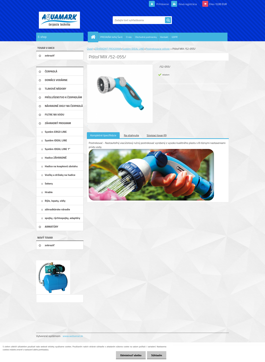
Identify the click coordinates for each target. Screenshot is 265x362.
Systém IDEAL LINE (133, 49)
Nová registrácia (187, 4)
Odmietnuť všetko (130, 355)
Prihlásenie (163, 4)
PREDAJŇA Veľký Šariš (111, 37)
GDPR (175, 37)
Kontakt (164, 37)
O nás (128, 37)
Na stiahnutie (131, 135)
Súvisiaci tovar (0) (156, 135)
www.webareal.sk (73, 336)
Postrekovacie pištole (158, 49)
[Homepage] (94, 37)
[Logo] (59, 20)
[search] (168, 20)
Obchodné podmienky (146, 37)
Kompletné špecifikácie (103, 135)
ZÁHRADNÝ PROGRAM (108, 49)
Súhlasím (156, 355)
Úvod (90, 49)
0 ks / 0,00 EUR (218, 4)
